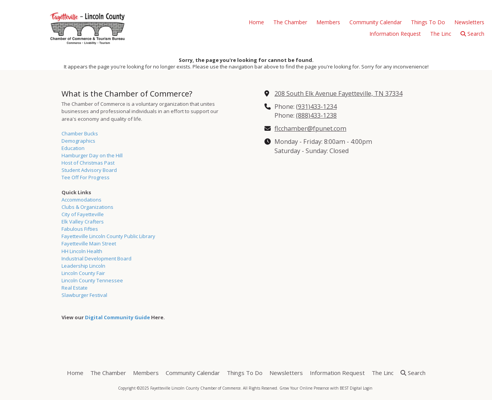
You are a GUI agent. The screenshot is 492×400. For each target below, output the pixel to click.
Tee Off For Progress (86, 177)
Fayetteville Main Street (89, 243)
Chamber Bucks (80, 133)
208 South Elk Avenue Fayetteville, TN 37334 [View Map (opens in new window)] (338, 93)
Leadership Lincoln (83, 265)
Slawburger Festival (84, 295)
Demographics (78, 140)
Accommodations (81, 199)
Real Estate (75, 287)
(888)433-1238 (316, 115)
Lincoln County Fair (83, 273)
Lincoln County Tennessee (92, 280)
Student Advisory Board (89, 170)
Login (367, 388)
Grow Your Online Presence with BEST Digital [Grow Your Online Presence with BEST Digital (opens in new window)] (320, 388)
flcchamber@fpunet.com (310, 128)
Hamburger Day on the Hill (92, 155)
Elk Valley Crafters (83, 221)
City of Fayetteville (83, 214)
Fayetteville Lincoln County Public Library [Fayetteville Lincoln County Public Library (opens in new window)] (108, 236)
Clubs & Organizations (87, 206)
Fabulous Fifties (80, 228)
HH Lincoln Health (82, 251)
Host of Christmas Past (88, 162)
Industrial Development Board (96, 258)
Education (73, 148)
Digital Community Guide (117, 317)
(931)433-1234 (316, 106)
